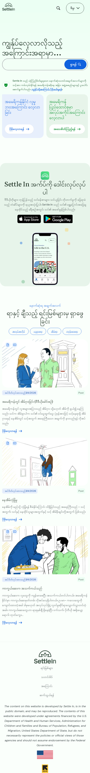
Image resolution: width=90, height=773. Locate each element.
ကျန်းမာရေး (72, 331)
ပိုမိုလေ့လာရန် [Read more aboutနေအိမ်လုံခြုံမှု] (9, 519)
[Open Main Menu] (75, 8)
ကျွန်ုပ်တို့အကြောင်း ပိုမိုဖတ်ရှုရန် (46, 89)
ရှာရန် (73, 64)
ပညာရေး (38, 331)
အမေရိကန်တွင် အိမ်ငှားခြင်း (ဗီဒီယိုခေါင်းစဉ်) (27, 401)
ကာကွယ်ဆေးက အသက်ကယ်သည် (22, 588)
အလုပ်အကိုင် (18, 331)
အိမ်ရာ (54, 331)
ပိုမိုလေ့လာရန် (16, 129)
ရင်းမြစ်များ (47, 668)
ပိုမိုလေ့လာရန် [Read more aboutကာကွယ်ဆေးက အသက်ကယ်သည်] (9, 622)
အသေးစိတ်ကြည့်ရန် (64, 129)
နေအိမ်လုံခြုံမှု (9, 500)
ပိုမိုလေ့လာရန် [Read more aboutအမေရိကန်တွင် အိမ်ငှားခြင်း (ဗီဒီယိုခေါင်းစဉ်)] (9, 431)
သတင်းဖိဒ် (46, 677)
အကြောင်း (46, 686)
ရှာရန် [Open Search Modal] (59, 8)
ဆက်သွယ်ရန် (47, 695)
